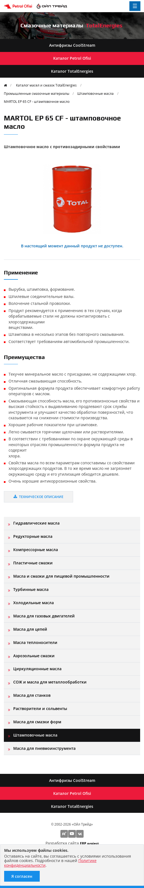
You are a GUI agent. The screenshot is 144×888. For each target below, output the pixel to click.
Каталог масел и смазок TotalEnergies (46, 85)
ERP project (89, 843)
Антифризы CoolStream (72, 45)
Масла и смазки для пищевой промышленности (61, 576)
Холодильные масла (33, 602)
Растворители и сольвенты (40, 708)
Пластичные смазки (33, 562)
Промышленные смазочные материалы (36, 93)
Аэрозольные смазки (34, 655)
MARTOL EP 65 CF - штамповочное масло (37, 101)
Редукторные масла (32, 536)
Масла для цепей (30, 629)
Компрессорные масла (35, 549)
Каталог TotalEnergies (72, 71)
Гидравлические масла (36, 523)
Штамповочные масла (95, 93)
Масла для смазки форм (37, 721)
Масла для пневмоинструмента (44, 748)
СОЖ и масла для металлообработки (50, 682)
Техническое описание (38, 496)
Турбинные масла (31, 589)
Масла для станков (31, 695)
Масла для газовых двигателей (44, 616)
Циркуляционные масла (37, 668)
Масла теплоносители (35, 642)
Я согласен (21, 876)
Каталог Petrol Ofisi (72, 58)
